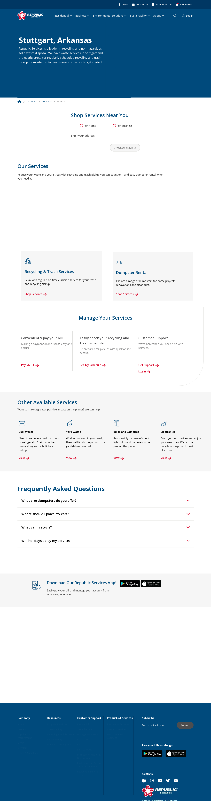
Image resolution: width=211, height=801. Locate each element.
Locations (31, 101)
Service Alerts (84, 749)
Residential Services (118, 724)
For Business (125, 126)
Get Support (148, 365)
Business (80, 15)
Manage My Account (88, 734)
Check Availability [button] (125, 147)
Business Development (59, 744)
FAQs (80, 744)
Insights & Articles (57, 724)
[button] (23, 69)
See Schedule (84, 729)
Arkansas (47, 101)
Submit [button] (185, 725)
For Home (90, 126)
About (157, 15)
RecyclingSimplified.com (60, 734)
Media (20, 742)
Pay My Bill (30, 365)
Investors (22, 747)
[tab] (105, 500)
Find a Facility (54, 739)
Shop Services (36, 294)
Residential (62, 15)
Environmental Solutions (108, 15)
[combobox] (105, 134)
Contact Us (83, 739)
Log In (187, 16)
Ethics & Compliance (28, 753)
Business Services (116, 729)
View (24, 458)
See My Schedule (93, 365)
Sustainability (138, 15)
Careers (21, 729)
